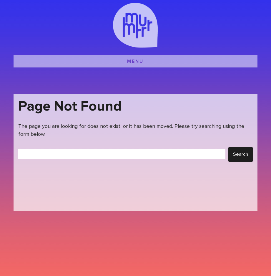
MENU (135, 61)
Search (240, 154)
